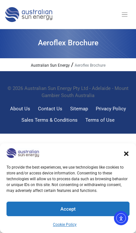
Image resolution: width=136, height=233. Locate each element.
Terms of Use (100, 120)
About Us (20, 109)
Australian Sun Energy (50, 65)
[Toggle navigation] (124, 14)
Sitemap (79, 109)
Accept (68, 209)
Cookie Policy (65, 224)
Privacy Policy (111, 109)
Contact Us (50, 109)
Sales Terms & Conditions (49, 120)
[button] (126, 153)
